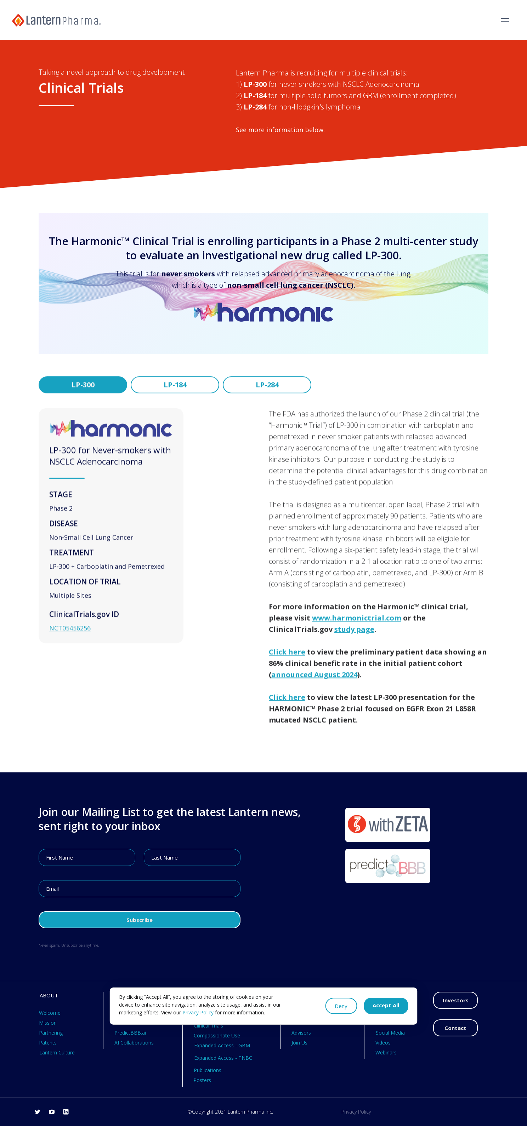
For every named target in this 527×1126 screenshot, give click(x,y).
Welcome (50, 1012)
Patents (48, 1042)
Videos (383, 1042)
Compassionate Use (217, 1035)
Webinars (386, 1052)
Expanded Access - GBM (222, 1045)
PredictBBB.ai (130, 1032)
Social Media (390, 1032)
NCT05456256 (70, 640)
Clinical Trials (208, 1025)
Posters (202, 1080)
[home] (56, 20)
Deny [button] (341, 1005)
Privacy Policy (356, 1111)
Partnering (51, 1032)
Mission (48, 1022)
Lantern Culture (57, 1052)
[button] (505, 20)
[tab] (83, 391)
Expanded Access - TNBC (223, 1057)
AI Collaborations (134, 1042)
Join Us (299, 1042)
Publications (207, 1070)
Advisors (301, 1032)
